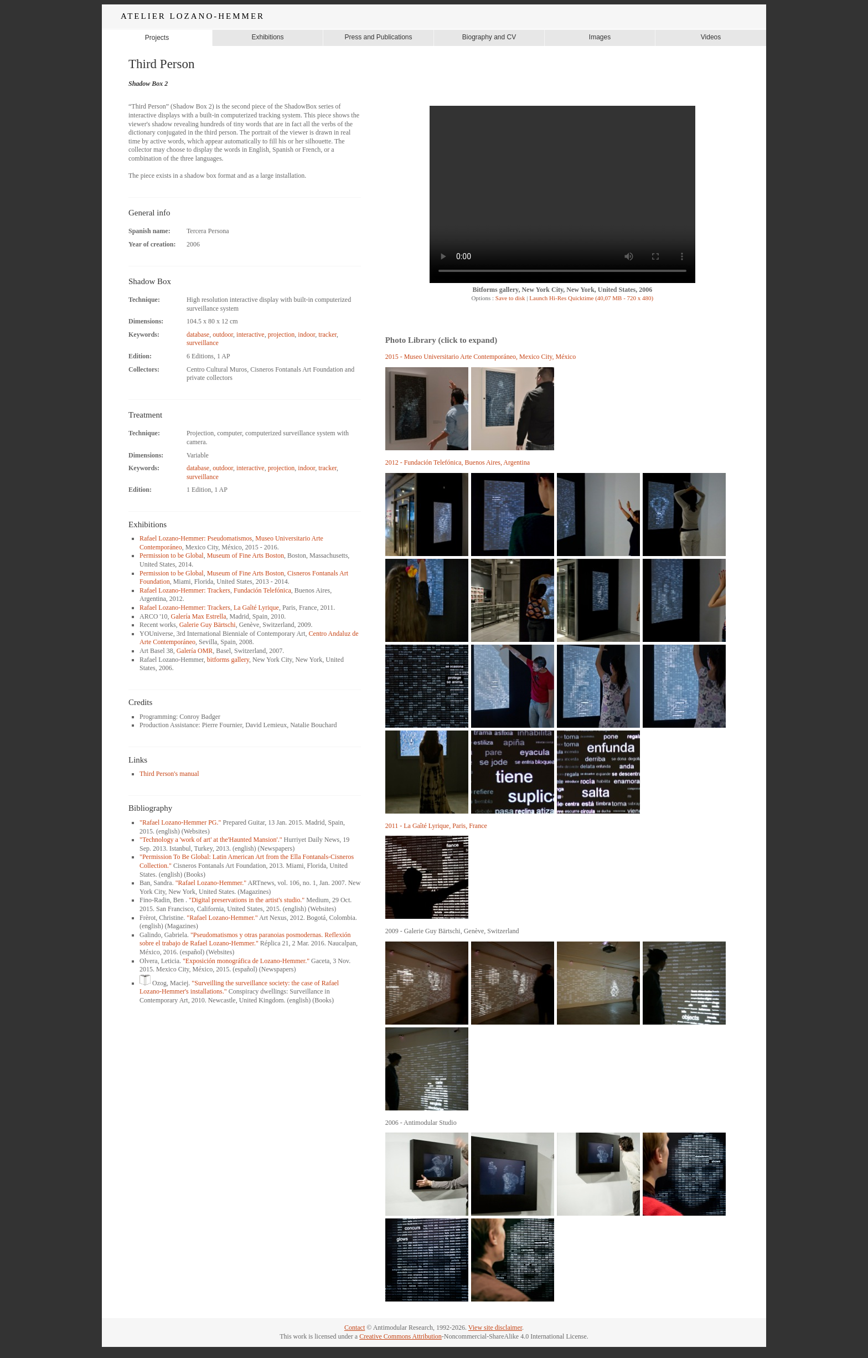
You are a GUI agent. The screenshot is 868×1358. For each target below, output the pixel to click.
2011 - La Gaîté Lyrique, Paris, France (436, 826)
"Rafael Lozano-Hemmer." (210, 883)
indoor (306, 334)
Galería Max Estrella (198, 616)
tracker (327, 334)
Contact (354, 1327)
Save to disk (509, 298)
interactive (250, 334)
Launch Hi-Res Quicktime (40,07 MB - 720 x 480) (591, 298)
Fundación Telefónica (262, 590)
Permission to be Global (172, 555)
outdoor (223, 334)
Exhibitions (267, 37)
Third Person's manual (169, 774)
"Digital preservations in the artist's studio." (246, 900)
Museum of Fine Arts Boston (245, 555)
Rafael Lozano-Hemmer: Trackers (185, 590)
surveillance (203, 343)
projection (281, 334)
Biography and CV (489, 37)
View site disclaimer (495, 1327)
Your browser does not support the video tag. (562, 194)
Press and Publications (378, 37)
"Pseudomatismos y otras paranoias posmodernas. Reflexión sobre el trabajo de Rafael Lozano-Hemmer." (245, 939)
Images (600, 37)
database (198, 334)
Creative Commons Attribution (400, 1336)
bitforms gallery (228, 659)
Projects (157, 38)
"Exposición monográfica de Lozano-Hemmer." (246, 961)
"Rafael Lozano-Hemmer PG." (180, 822)
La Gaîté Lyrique (256, 607)
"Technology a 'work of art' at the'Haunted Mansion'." (211, 839)
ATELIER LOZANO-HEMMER (193, 16)
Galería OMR (195, 651)
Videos (711, 37)
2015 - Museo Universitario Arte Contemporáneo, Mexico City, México (480, 357)
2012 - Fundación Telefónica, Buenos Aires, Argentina (457, 462)
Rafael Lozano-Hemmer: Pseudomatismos (196, 538)
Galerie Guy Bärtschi (207, 625)
